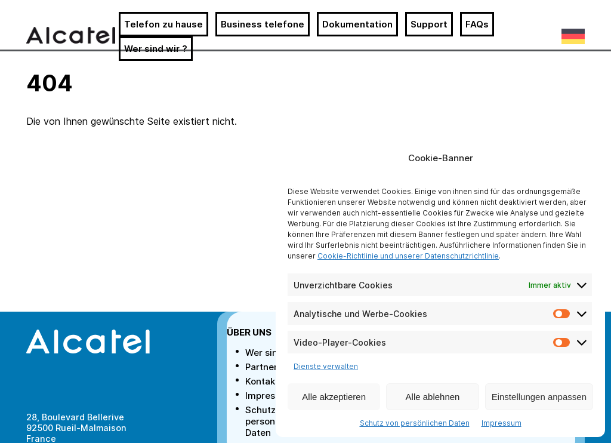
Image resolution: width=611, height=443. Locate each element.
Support (429, 24)
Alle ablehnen (433, 397)
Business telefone (262, 24)
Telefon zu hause (163, 24)
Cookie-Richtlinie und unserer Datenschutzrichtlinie (408, 255)
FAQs (477, 24)
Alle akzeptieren (334, 397)
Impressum (501, 423)
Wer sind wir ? (155, 48)
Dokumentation (357, 24)
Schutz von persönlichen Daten (415, 423)
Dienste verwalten (326, 366)
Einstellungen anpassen (539, 397)
